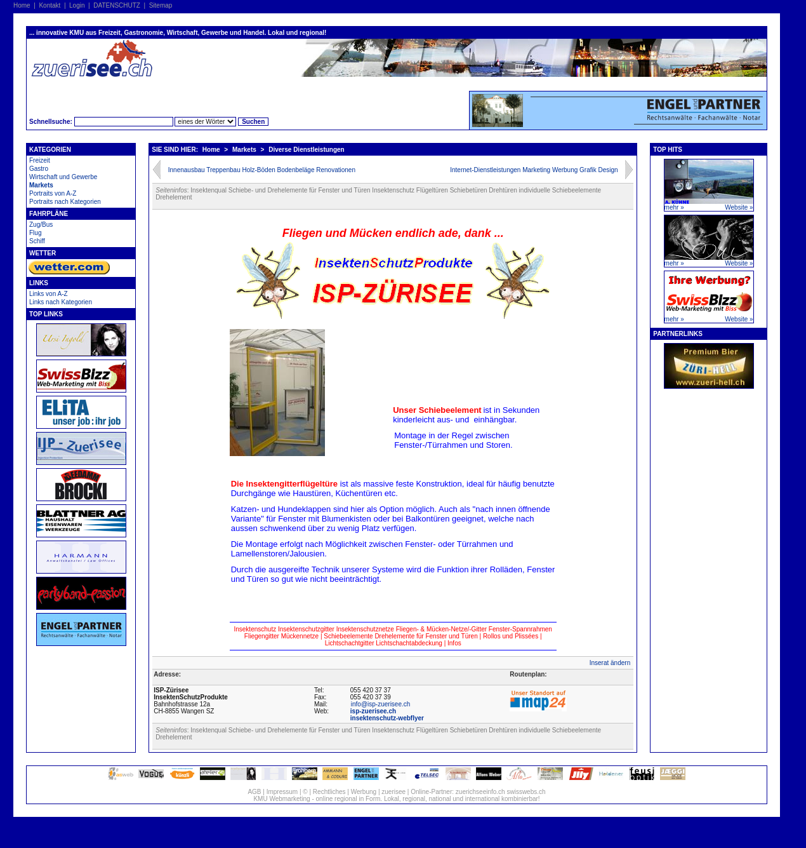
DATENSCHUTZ (116, 5)
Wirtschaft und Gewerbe (63, 176)
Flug (35, 232)
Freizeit (39, 160)
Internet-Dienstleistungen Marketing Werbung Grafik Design (534, 169)
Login (76, 5)
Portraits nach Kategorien (65, 201)
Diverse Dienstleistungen (306, 149)
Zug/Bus (41, 224)
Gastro (38, 168)
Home (21, 5)
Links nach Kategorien (60, 302)
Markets (41, 185)
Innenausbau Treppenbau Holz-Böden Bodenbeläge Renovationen (261, 169)
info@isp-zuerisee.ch (381, 704)
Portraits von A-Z (52, 193)
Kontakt (49, 5)
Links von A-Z (48, 293)
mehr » (674, 207)
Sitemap (161, 5)
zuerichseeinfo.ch (480, 791)
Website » (739, 207)
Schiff (37, 241)
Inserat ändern (610, 662)
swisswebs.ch (525, 791)
